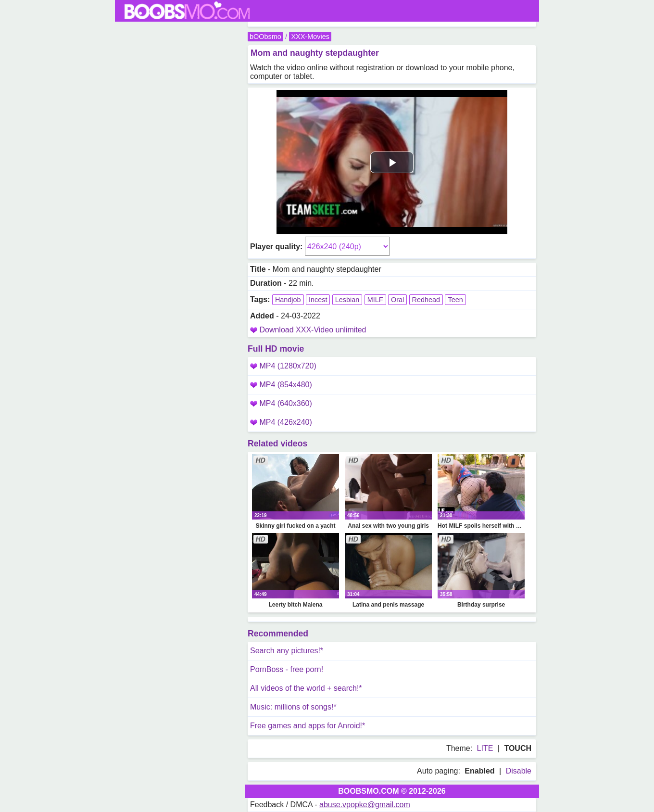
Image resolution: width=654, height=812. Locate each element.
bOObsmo (265, 36)
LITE (485, 748)
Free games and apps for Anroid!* (307, 726)
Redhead (426, 300)
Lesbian (347, 300)
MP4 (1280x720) (283, 366)
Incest (318, 300)
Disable (518, 771)
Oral (397, 300)
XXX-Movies (310, 36)
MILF (375, 300)
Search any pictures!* (286, 651)
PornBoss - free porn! (286, 669)
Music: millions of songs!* (293, 707)
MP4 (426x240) (281, 422)
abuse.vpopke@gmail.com (364, 804)
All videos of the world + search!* (306, 688)
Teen (455, 300)
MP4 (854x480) (281, 385)
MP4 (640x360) (281, 403)
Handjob (288, 300)
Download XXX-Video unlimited (312, 330)
